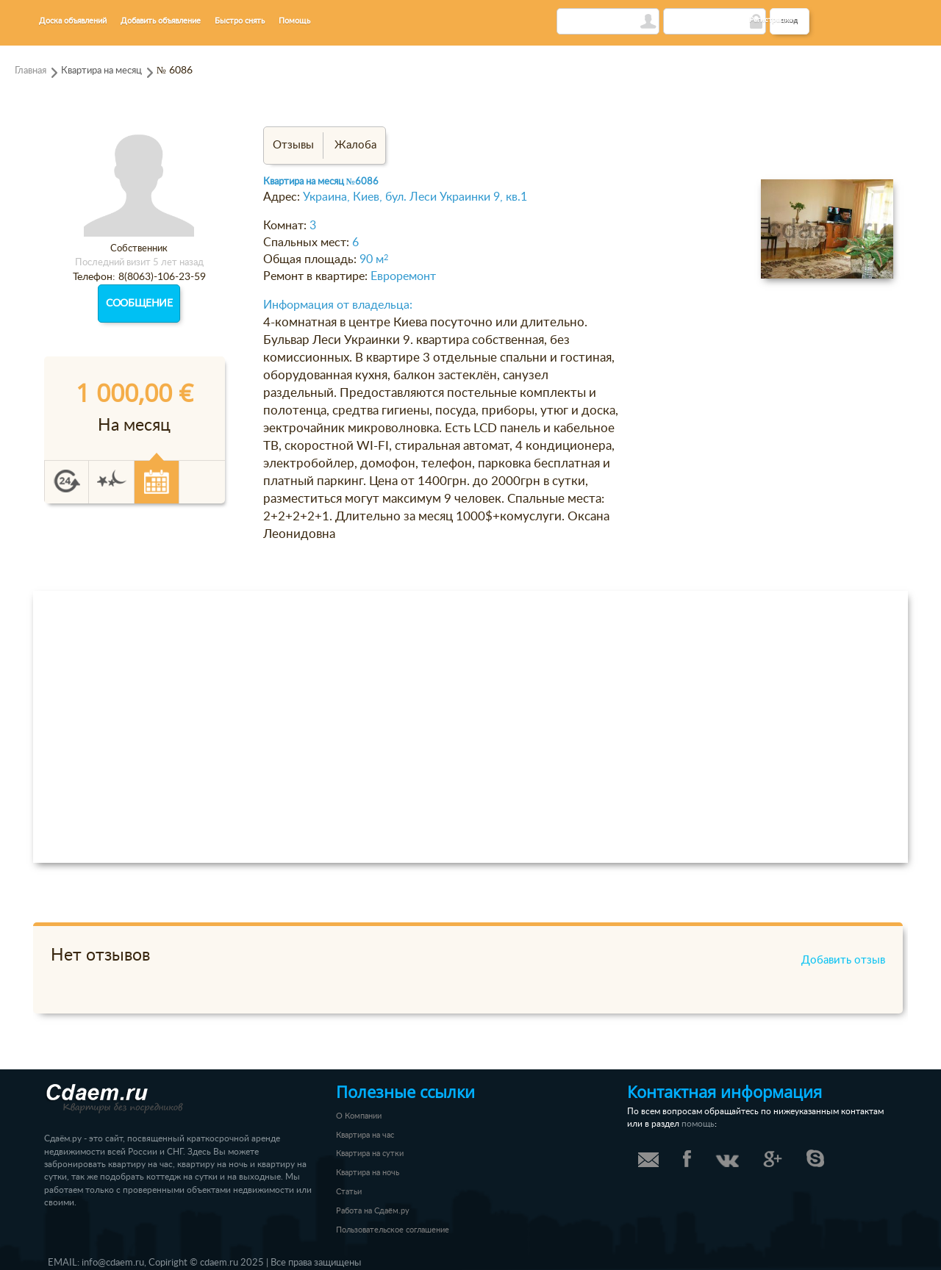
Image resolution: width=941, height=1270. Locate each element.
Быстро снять (240, 21)
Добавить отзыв (843, 960)
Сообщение (139, 303)
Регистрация (770, 20)
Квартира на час (365, 1135)
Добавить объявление (161, 21)
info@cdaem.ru (113, 1262)
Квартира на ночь (367, 1173)
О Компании (359, 1116)
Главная (30, 70)
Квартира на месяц (101, 70)
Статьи (349, 1192)
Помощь (294, 21)
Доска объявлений (73, 21)
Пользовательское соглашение (392, 1230)
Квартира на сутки (370, 1153)
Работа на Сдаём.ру (372, 1211)
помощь (698, 1124)
